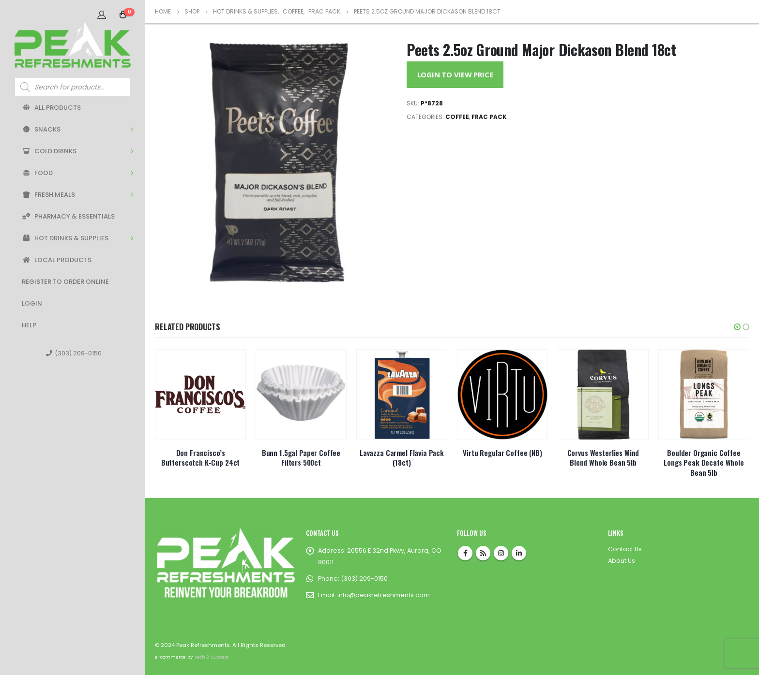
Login (32, 303)
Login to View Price (455, 74)
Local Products (56, 259)
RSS (483, 553)
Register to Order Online (65, 281)
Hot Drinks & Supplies (65, 238)
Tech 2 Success (211, 657)
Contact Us (625, 549)
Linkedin (519, 553)
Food (37, 172)
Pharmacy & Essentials (68, 216)
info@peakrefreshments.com (383, 595)
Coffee (457, 117)
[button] (737, 327)
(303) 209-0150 (74, 353)
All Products (51, 107)
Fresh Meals (48, 194)
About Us (621, 561)
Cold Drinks (49, 151)
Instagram (501, 553)
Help (29, 325)
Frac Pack (489, 117)
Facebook (465, 553)
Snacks (41, 129)
